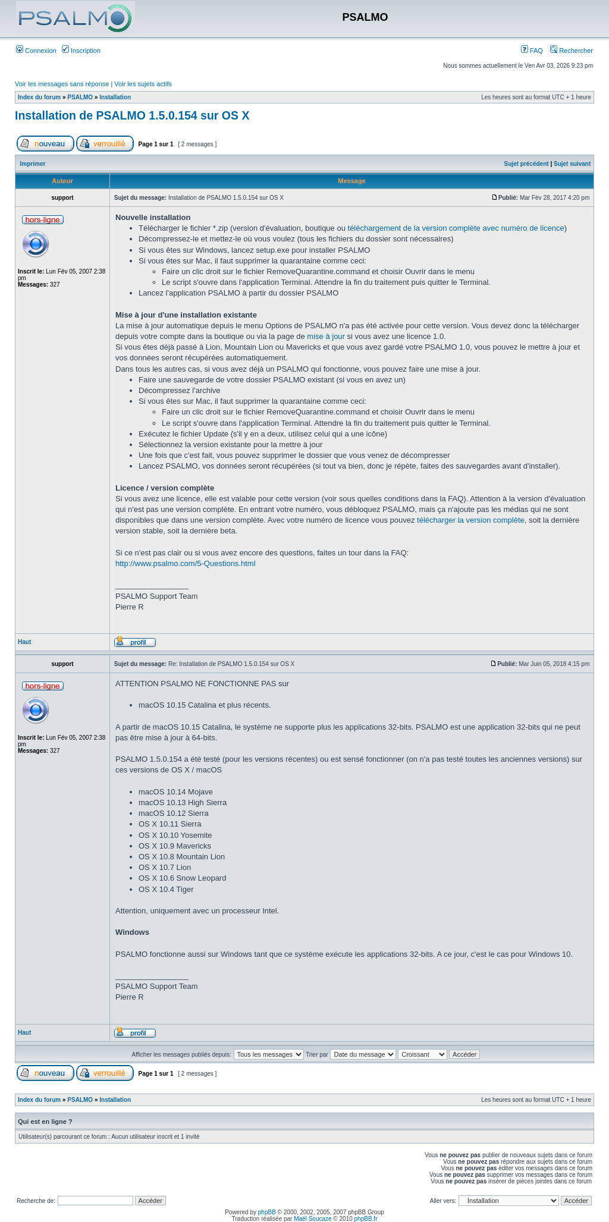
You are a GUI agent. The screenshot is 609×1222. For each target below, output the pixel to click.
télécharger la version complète (471, 520)
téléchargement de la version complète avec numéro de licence (456, 228)
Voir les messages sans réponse (62, 83)
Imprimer (33, 164)
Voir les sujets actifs (143, 83)
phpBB (267, 1212)
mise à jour (326, 336)
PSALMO (80, 97)
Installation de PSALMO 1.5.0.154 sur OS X (132, 115)
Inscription (81, 50)
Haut (24, 642)
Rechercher (571, 50)
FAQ (532, 50)
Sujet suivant (572, 164)
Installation (115, 97)
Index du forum (39, 97)
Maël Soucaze (312, 1218)
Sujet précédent (526, 164)
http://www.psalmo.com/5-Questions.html (185, 563)
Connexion (36, 50)
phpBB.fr (366, 1218)
